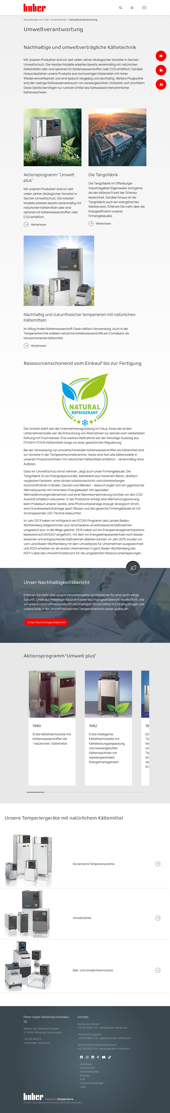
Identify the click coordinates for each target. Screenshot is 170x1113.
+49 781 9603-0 (32, 1039)
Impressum (86, 1064)
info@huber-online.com (37, 1042)
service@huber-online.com (114, 1048)
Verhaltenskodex (89, 1071)
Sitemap (84, 1075)
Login (83, 1086)
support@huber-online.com (115, 1038)
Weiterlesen (38, 224)
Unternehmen (58, 19)
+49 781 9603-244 (88, 1038)
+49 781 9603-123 (88, 1027)
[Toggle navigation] (144, 7)
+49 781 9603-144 (88, 1048)
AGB (82, 1079)
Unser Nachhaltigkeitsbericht (46, 622)
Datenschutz (87, 1067)
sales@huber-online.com (113, 1027)
